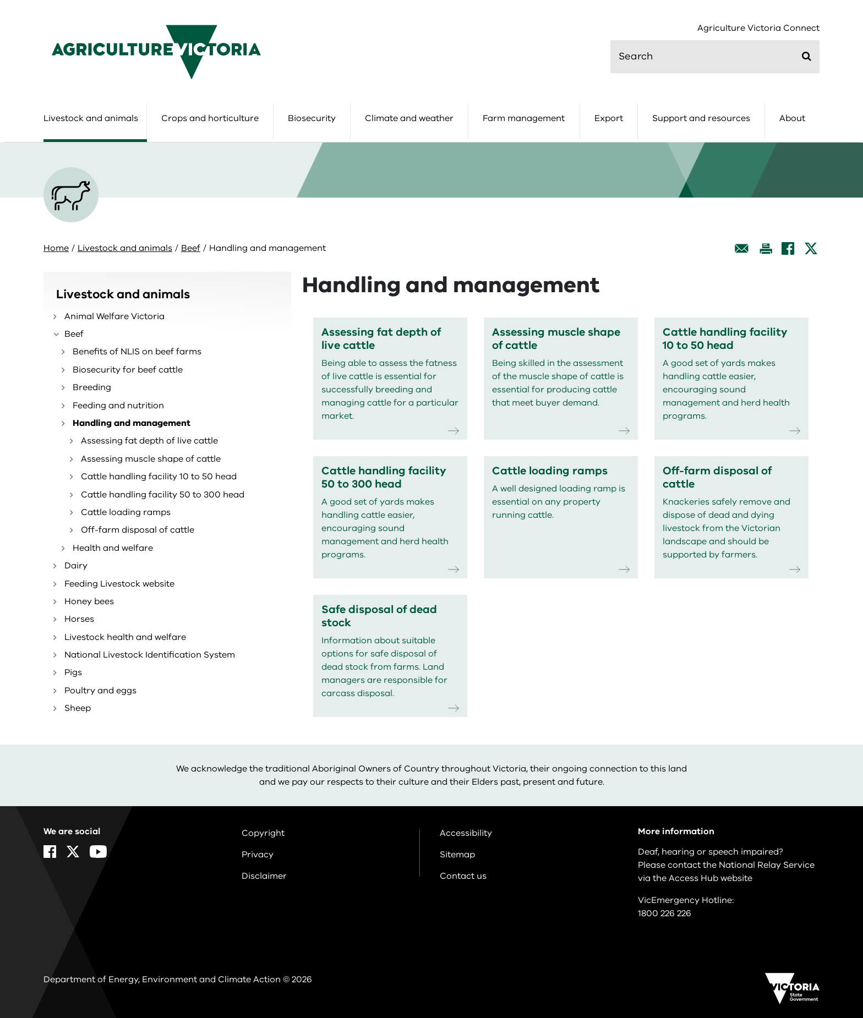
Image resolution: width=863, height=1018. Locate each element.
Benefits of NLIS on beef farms (137, 352)
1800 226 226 (664, 913)
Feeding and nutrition (118, 405)
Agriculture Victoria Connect (758, 28)
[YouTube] (98, 851)
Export (608, 118)
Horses (79, 619)
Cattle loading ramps (126, 512)
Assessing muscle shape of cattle (151, 459)
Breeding (92, 387)
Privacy (258, 855)
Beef (190, 248)
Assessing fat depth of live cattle (149, 441)
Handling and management (131, 423)
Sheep (77, 708)
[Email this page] (742, 248)
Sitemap (457, 855)
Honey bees (89, 601)
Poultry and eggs (100, 691)
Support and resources (701, 118)
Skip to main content (0, 0)
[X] (811, 248)
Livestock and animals (90, 118)
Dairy (76, 566)
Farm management (524, 118)
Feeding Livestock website (119, 584)
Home (56, 248)
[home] (156, 52)
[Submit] (806, 56)
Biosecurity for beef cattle (128, 370)
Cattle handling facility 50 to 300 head (162, 495)
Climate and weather (409, 118)
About (792, 118)
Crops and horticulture (210, 118)
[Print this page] (765, 248)
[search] (715, 56)
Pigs (73, 672)
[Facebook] (788, 248)
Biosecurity (312, 118)
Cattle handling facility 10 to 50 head (159, 476)
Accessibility (466, 833)
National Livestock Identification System (149, 655)
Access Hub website (710, 878)
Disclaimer (264, 876)
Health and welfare (113, 548)
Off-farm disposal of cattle (137, 530)
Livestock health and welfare (125, 637)
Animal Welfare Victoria (114, 316)
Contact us (463, 876)
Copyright (263, 833)
